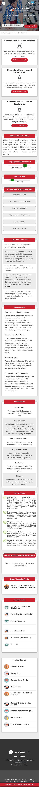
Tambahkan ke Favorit (13, 25)
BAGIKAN (30, 26)
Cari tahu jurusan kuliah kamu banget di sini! (19, 785)
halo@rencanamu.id (19, 765)
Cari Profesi (7, 33)
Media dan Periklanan (20, 33)
